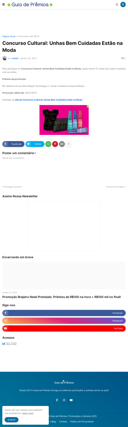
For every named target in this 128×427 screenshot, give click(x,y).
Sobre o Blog (49, 421)
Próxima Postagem (115, 186)
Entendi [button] (11, 419)
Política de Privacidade (81, 421)
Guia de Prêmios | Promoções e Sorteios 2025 (73, 416)
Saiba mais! (27, 413)
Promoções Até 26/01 (28, 36)
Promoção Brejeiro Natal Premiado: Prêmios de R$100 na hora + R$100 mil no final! (61, 297)
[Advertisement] (64, 22)
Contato (63, 421)
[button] (3, 4)
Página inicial (8, 36)
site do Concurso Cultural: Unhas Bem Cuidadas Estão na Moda (48, 99)
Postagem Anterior (13, 186)
